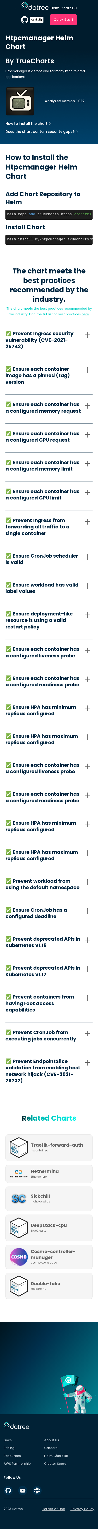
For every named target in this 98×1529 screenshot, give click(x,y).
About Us (51, 1440)
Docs (8, 1440)
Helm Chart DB (56, 1456)
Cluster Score (55, 1463)
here (85, 314)
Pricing (9, 1448)
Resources (12, 1456)
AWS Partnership (17, 1463)
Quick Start (63, 19)
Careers (50, 1448)
